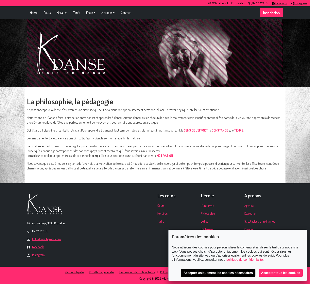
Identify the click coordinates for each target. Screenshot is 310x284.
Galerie (248, 229)
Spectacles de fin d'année (259, 221)
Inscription (271, 12)
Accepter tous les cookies (280, 273)
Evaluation (250, 213)
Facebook (281, 3)
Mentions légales (74, 272)
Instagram (300, 3)
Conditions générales (101, 272)
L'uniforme (207, 206)
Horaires (62, 13)
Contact (126, 13)
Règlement (207, 229)
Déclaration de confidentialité (137, 272)
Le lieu (204, 221)
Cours (47, 13)
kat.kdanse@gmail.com (46, 239)
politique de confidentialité (244, 259)
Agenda (249, 206)
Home (33, 13)
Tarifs (76, 13)
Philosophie (208, 213)
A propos (106, 13)
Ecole (89, 13)
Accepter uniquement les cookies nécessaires (218, 273)
